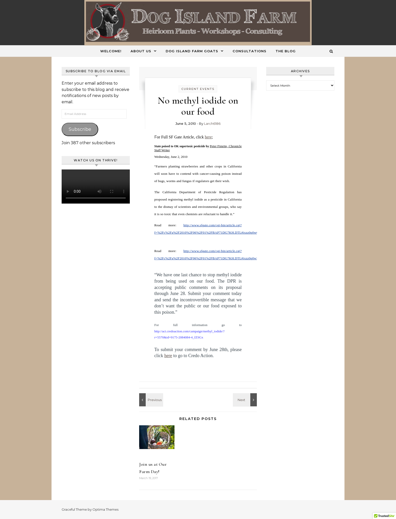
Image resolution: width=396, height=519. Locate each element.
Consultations (249, 51)
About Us (141, 51)
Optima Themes (105, 509)
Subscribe (80, 129)
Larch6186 (212, 123)
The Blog (286, 51)
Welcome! (110, 51)
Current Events (197, 89)
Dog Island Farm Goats (192, 51)
